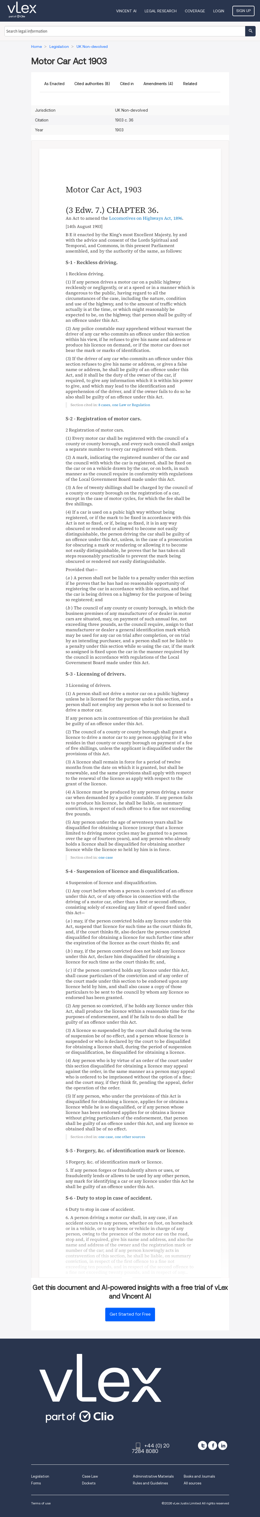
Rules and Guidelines (150, 1483)
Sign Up (243, 10)
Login (218, 11)
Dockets (88, 1483)
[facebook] (212, 1445)
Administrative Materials (153, 1476)
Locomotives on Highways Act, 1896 (145, 218)
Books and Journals (199, 1476)
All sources (192, 1483)
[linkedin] (222, 1445)
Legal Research (161, 11)
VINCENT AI (126, 11)
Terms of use (41, 1503)
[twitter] (202, 1445)
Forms (36, 1483)
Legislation (40, 1476)
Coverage (195, 11)
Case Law (90, 1476)
